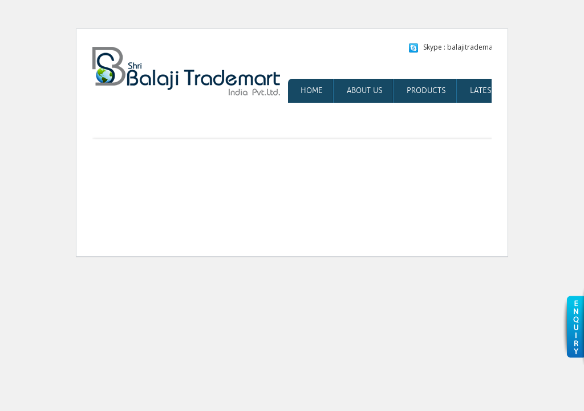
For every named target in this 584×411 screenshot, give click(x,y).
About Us (365, 90)
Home (312, 90)
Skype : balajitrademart (460, 47)
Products (426, 90)
